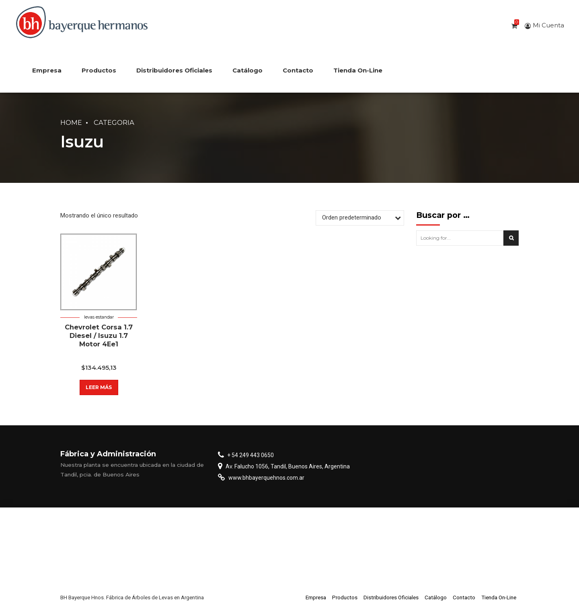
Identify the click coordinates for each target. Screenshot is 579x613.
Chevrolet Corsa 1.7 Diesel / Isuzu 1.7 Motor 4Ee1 (99, 335)
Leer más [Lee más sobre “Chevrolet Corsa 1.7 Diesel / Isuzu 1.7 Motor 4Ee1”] (99, 387)
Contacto (298, 70)
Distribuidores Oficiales (174, 70)
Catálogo (247, 70)
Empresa (47, 70)
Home (71, 122)
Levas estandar (99, 317)
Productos (99, 70)
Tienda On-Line (357, 70)
